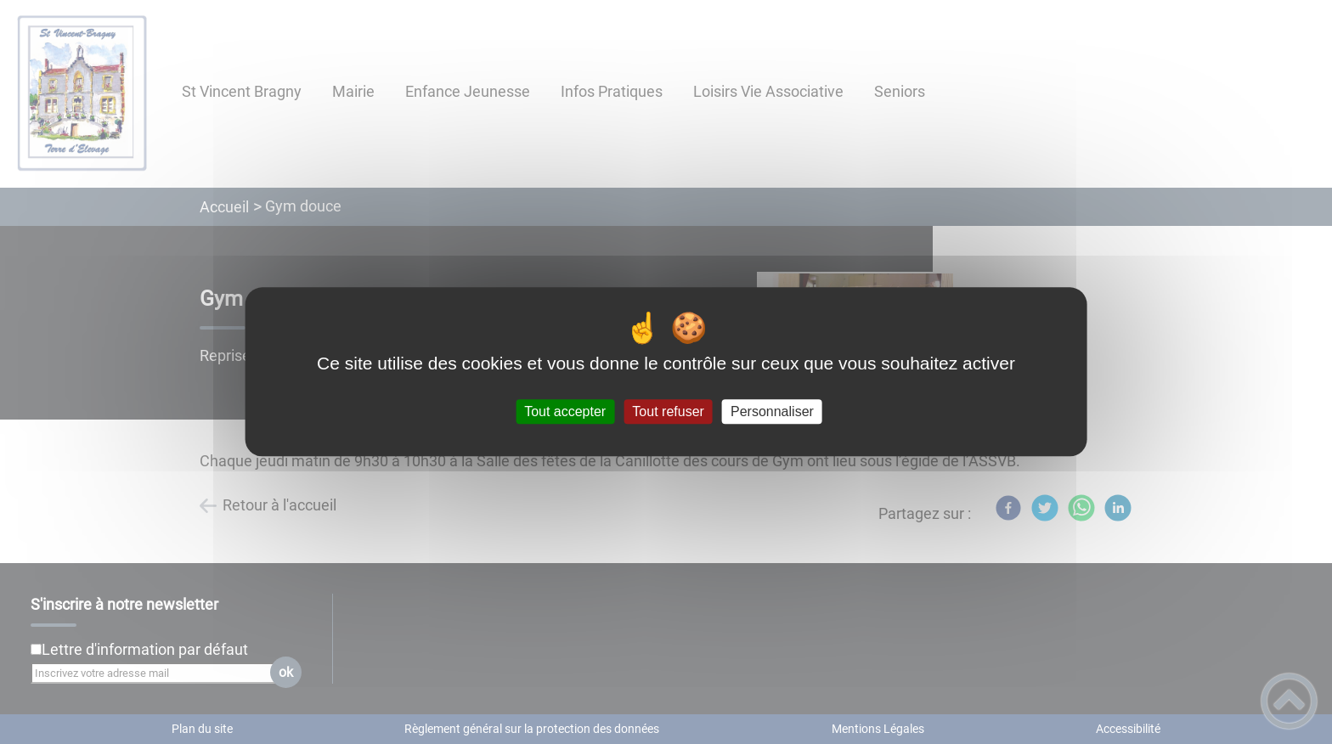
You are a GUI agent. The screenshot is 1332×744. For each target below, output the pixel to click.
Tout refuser (667, 411)
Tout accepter (565, 411)
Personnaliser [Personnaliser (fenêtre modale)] (772, 411)
